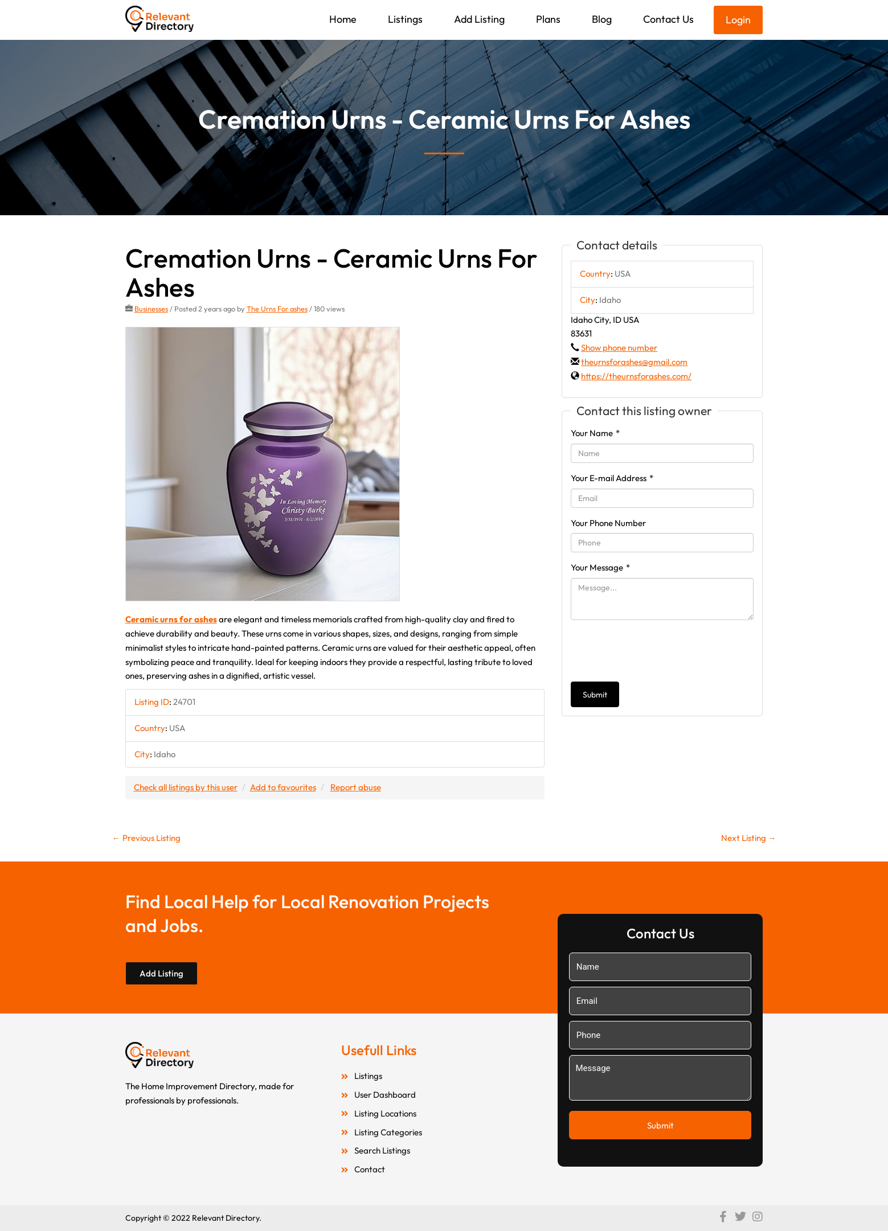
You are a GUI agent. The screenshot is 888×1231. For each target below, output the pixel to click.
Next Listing (748, 837)
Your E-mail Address (612, 478)
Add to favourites (283, 787)
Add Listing (479, 19)
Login (738, 19)
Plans (548, 19)
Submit (595, 695)
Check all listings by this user (186, 787)
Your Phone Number (608, 523)
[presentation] (657, 651)
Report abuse (355, 787)
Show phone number (619, 347)
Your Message (600, 567)
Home (343, 19)
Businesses (151, 308)
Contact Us (668, 19)
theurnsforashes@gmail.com (634, 361)
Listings (405, 19)
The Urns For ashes (277, 308)
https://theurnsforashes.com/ (636, 376)
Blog (602, 19)
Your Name (595, 433)
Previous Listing (146, 837)
